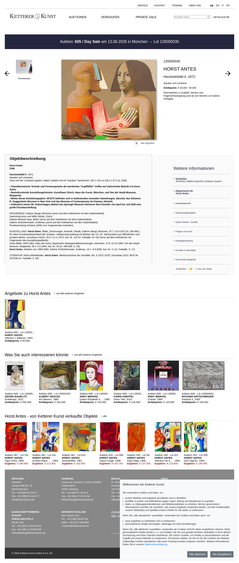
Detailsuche (221, 17)
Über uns (195, 5)
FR (228, 5)
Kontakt (159, 5)
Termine (177, 5)
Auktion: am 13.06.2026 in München (104, 41)
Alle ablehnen (197, 554)
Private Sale (146, 17)
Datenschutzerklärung (156, 544)
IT (223, 5)
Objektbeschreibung (27, 159)
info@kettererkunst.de (23, 499)
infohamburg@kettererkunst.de (77, 499)
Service (143, 5)
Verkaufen (110, 17)
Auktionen (77, 17)
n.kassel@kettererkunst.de (75, 526)
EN (217, 5)
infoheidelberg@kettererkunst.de (28, 533)
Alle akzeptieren (221, 554)
